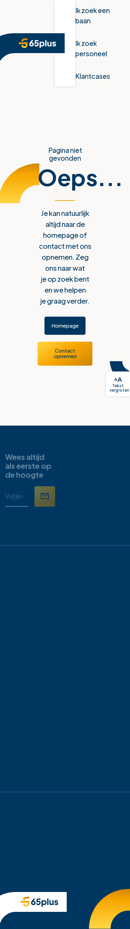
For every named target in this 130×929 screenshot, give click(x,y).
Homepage (65, 325)
